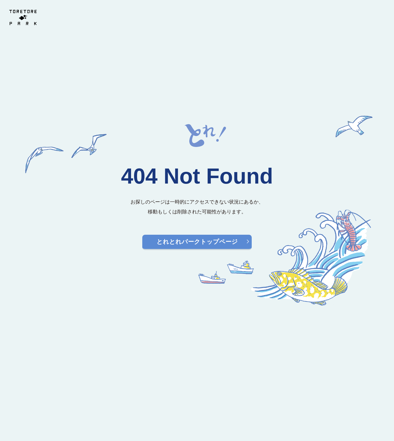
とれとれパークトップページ (197, 241)
